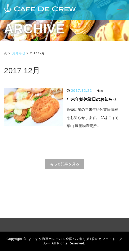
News (100, 91)
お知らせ (19, 53)
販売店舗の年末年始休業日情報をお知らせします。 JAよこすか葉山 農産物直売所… (93, 117)
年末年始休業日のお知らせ (92, 99)
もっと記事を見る (64, 164)
